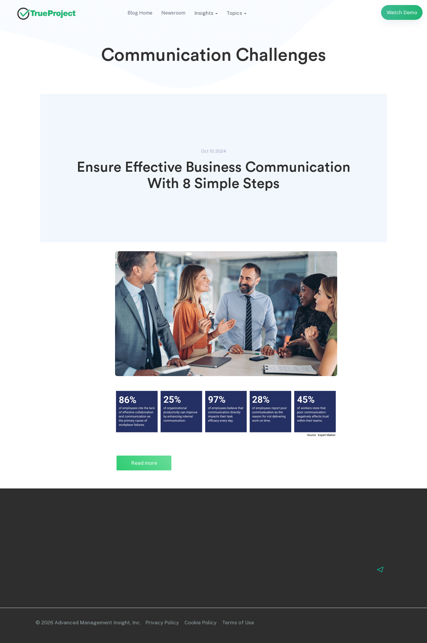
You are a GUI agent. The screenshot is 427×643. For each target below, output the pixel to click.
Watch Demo (402, 12)
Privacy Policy (162, 623)
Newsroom (173, 13)
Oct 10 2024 (213, 151)
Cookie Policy (200, 623)
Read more (151, 463)
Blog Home (140, 13)
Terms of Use (238, 623)
